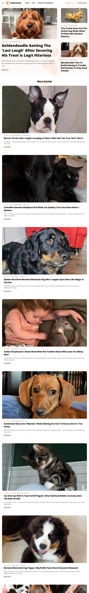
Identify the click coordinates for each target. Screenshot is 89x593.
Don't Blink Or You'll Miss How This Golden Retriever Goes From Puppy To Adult (73, 477)
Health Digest (39, 580)
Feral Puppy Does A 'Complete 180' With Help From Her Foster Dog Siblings (73, 320)
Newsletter (82, 3)
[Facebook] (65, 3)
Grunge (32, 580)
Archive (41, 570)
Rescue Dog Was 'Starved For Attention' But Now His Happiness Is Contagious (72, 426)
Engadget (9, 580)
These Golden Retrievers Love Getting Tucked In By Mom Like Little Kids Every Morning (43, 322)
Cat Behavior (37, 102)
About (33, 570)
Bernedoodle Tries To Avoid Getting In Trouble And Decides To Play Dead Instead (74, 66)
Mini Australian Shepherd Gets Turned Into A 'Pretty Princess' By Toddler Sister (15, 530)
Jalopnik (15, 580)
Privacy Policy (52, 570)
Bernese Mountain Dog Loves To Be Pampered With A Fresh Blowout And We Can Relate (72, 374)
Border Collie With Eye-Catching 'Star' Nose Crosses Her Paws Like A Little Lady (71, 530)
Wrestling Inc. (79, 580)
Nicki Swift (58, 580)
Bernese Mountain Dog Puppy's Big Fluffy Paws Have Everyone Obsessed (14, 213)
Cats (33, 3)
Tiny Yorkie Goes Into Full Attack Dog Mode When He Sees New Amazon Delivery (74, 32)
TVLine (21, 580)
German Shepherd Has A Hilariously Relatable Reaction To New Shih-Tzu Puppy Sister (44, 215)
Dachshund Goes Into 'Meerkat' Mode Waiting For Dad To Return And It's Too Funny (44, 163)
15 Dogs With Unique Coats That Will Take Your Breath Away (72, 264)
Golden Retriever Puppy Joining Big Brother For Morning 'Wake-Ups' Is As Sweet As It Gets (14, 426)
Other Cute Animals (45, 3)
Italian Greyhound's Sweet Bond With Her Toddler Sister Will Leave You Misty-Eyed (15, 161)
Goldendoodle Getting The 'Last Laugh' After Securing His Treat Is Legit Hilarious (27, 50)
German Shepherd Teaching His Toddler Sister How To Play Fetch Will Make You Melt (43, 478)
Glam (26, 580)
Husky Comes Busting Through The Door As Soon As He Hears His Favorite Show (73, 213)
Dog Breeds (7, 102)
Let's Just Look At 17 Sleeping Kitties (14, 318)
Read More (5, 70)
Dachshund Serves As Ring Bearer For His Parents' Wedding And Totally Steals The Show (15, 478)
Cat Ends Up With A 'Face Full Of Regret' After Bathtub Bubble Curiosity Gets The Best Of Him (73, 163)
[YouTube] (68, 3)
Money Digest (49, 580)
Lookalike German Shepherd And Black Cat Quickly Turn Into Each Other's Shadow (44, 109)
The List (64, 580)
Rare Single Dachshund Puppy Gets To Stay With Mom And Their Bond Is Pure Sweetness (44, 426)
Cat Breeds (36, 522)
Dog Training (64, 60)
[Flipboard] (71, 3)
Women (71, 580)
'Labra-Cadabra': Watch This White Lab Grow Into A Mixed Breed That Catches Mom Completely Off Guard (44, 268)
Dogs (27, 3)
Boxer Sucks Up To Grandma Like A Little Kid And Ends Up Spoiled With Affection (15, 267)
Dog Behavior (5, 41)
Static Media (35, 573)
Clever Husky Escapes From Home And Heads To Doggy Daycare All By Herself (15, 374)
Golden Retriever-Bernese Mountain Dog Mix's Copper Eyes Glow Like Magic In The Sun (73, 111)
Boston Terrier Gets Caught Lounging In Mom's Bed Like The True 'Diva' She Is (14, 109)
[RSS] (74, 3)
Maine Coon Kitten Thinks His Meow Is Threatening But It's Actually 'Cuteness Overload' (43, 530)
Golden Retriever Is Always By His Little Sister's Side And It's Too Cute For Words (43, 372)
